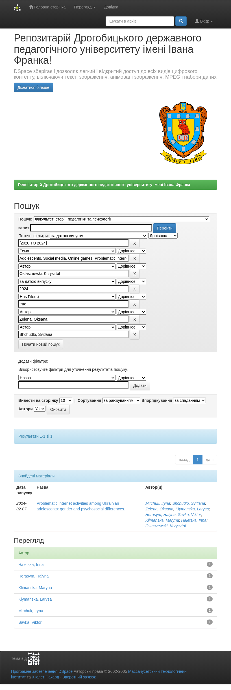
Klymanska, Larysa (192, 509)
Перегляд (84, 7)
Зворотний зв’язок (78, 677)
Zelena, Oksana (159, 509)
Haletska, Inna (193, 520)
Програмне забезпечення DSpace (42, 671)
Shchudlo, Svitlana (188, 503)
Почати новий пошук (41, 344)
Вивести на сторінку (38, 400)
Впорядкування (156, 400)
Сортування (89, 400)
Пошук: (25, 219)
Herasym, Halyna (160, 514)
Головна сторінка (47, 7)
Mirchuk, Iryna (157, 503)
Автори (25, 409)
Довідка (111, 7)
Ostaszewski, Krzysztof (165, 526)
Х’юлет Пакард (45, 677)
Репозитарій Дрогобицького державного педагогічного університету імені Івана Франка (104, 184)
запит (23, 228)
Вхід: (204, 21)
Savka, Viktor (189, 514)
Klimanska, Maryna (162, 520)
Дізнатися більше (33, 87)
